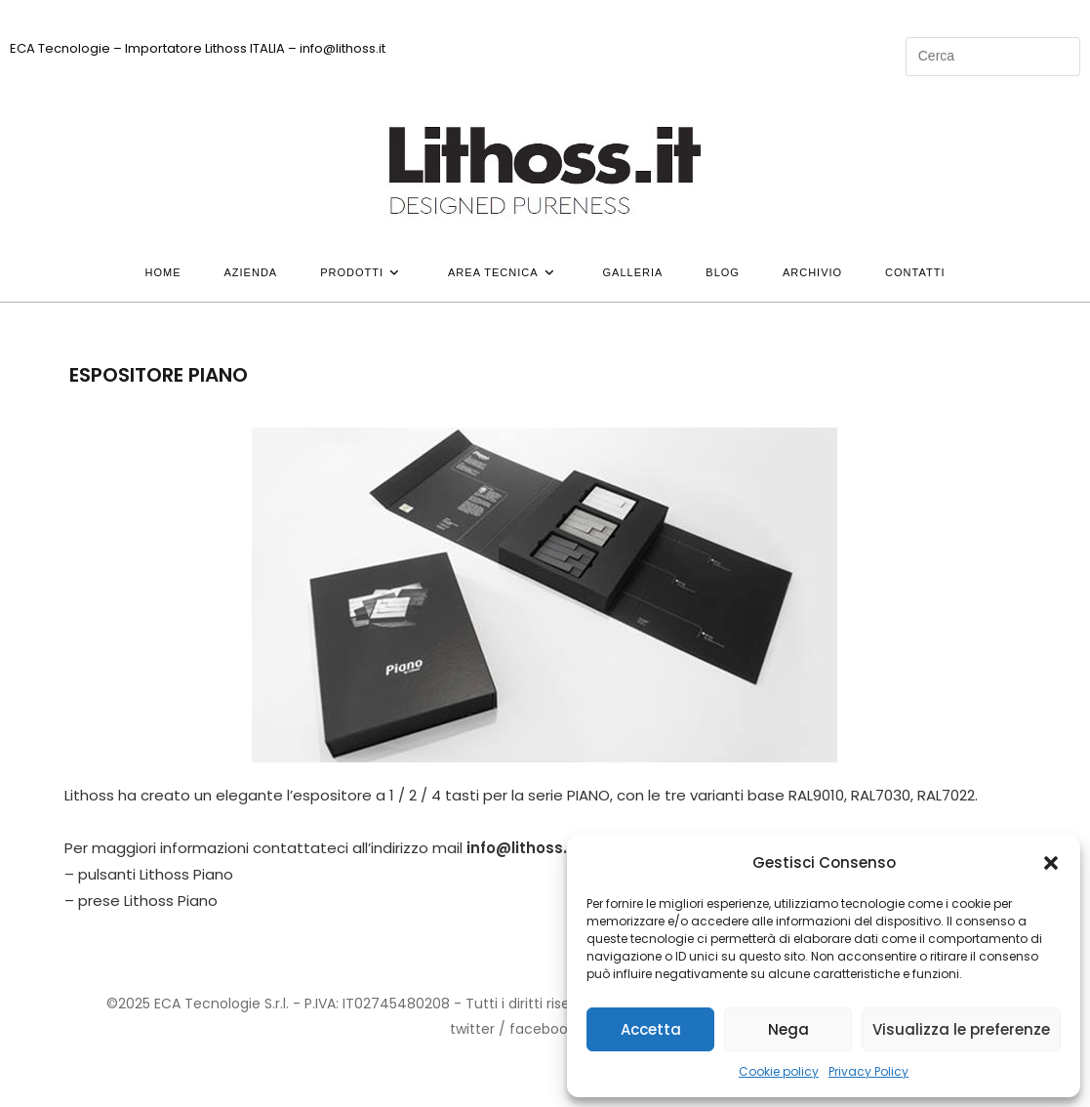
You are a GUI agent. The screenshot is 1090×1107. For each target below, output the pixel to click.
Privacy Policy (868, 1071)
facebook (542, 1029)
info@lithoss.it (522, 848)
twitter (472, 1029)
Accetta (651, 1029)
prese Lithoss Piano (148, 900)
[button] (1051, 863)
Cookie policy (779, 1071)
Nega (788, 1029)
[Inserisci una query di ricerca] (993, 56)
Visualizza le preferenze (961, 1029)
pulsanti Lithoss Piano (155, 874)
